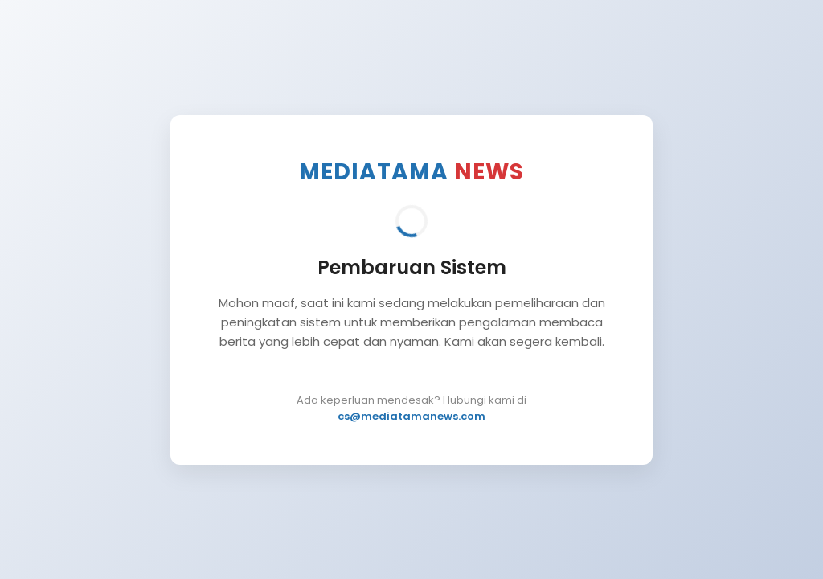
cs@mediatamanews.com (411, 416)
